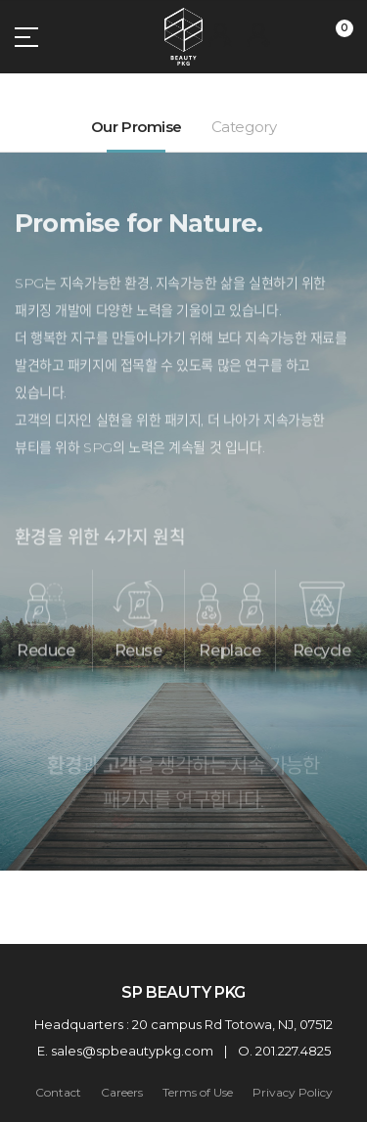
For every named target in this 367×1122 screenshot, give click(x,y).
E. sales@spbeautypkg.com (125, 1050)
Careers (122, 1092)
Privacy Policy (292, 1092)
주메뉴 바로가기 (0, 0)
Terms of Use (197, 1092)
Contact (58, 1092)
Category (243, 126)
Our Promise (136, 126)
